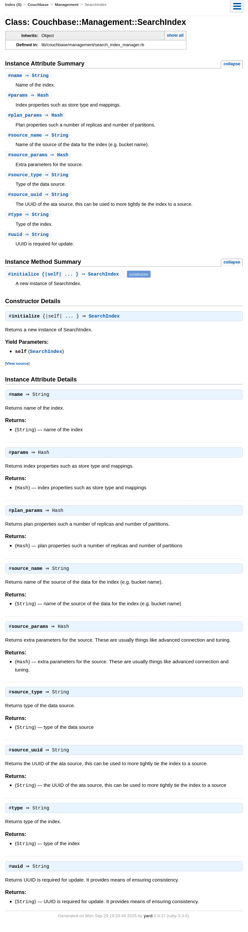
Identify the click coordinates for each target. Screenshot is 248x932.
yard (148, 922)
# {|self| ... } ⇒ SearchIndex (66, 277)
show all (175, 35)
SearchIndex (105, 319)
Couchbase (38, 4)
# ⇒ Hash (29, 96)
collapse (231, 63)
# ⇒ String (29, 76)
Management (66, 4)
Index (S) (13, 4)
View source (17, 366)
